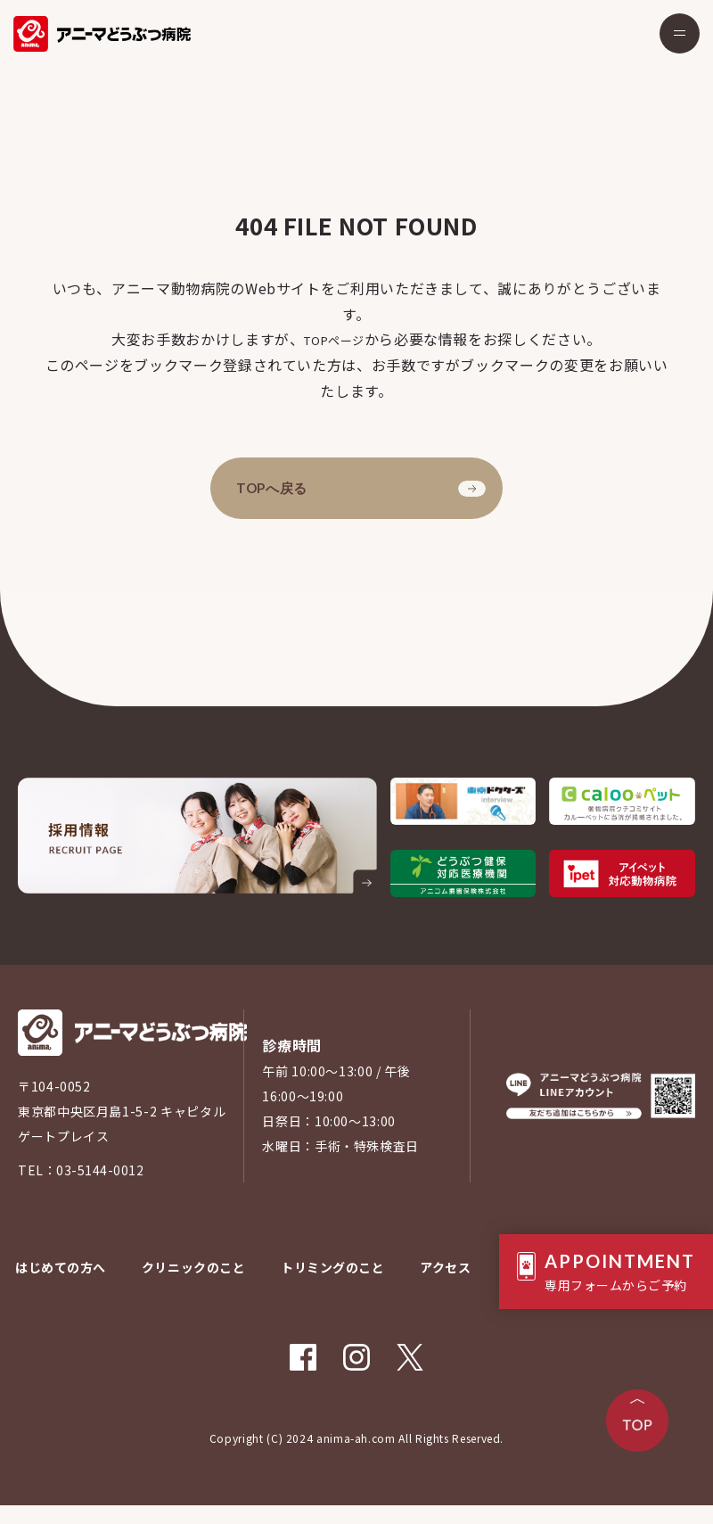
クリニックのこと (192, 1286)
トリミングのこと (333, 1286)
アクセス (446, 1286)
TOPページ (335, 339)
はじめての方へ (58, 1286)
